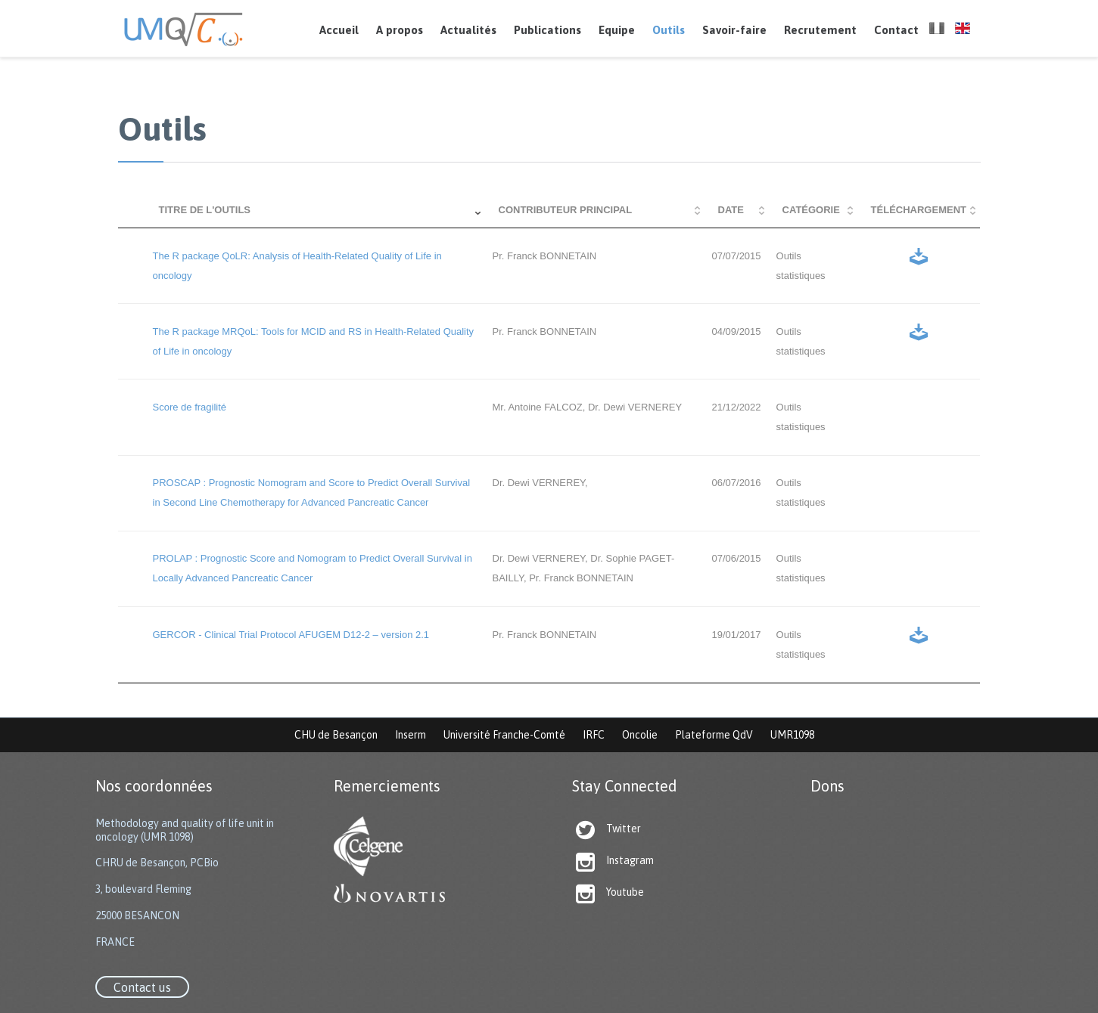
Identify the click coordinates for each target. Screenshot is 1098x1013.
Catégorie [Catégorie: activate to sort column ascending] (811, 209)
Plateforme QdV (714, 735)
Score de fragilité (190, 407)
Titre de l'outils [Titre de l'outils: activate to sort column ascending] (205, 209)
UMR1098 (792, 735)
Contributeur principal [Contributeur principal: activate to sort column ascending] (566, 209)
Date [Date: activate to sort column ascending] (731, 209)
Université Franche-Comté (504, 735)
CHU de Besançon (336, 735)
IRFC (594, 735)
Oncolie (640, 735)
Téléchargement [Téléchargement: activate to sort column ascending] (918, 209)
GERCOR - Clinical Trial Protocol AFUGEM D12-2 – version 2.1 (291, 634)
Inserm (410, 735)
